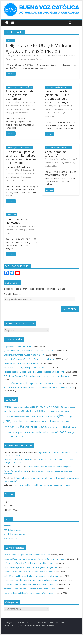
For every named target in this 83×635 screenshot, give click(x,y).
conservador (69, 162)
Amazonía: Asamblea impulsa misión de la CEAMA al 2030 (29, 588)
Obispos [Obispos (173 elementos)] (9, 427)
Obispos (71, 55)
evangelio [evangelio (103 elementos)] (39, 416)
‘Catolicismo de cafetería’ (55, 153)
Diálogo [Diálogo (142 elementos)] (39, 410)
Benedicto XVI (23, 173)
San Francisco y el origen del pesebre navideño (24, 367)
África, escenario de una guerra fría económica (20, 95)
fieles (60, 113)
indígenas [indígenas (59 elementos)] (70, 417)
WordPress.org (10, 538)
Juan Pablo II (17, 177)
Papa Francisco (11, 59)
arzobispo (22, 230)
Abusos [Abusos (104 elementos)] (7, 406)
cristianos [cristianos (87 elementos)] (16, 411)
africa (24, 106)
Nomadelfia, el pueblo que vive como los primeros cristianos (46, 485)
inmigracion (49, 116)
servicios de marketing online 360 (18, 459)
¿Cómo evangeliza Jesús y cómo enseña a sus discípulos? (29, 350)
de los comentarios (14, 534)
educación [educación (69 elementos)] (21, 416)
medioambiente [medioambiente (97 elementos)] (33, 421)
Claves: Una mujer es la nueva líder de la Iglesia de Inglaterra (30, 567)
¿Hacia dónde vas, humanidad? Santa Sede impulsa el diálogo (31, 580)
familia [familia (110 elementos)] (48, 416)
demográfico (62, 109)
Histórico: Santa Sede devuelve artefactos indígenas (48, 466)
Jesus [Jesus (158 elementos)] (7, 421)
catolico (60, 162)
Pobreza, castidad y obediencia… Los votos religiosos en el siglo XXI (34, 372)
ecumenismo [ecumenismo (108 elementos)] (10, 416)
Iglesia (65, 113)
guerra (15, 113)
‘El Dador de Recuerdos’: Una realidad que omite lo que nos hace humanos (37, 376)
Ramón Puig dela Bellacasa (16, 471)
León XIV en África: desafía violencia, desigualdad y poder (29, 563)
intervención (23, 113)
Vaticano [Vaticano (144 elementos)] (9, 436)
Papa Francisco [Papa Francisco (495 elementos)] (34, 426)
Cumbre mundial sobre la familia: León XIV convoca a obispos (31, 584)
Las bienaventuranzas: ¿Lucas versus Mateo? (24, 354)
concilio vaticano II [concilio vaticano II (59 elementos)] (70, 407)
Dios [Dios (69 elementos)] (32, 411)
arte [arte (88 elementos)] (33, 406)
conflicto (9, 109)
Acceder (7, 525)
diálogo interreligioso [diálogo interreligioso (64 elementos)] (52, 411)
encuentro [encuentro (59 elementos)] (30, 417)
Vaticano (39, 59)
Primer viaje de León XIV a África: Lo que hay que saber (28, 571)
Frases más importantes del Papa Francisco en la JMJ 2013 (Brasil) (33, 383)
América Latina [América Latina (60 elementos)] (25, 407)
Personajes (11, 215)
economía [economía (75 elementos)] (65, 411)
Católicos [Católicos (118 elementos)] (58, 406)
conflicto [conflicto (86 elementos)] (7, 411)
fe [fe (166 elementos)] (53, 416)
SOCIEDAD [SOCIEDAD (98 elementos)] (51, 432)
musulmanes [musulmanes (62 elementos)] (64, 421)
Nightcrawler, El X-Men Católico (18, 346)
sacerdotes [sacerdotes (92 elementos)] (29, 432)
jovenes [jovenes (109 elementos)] (14, 421)
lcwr (65, 55)
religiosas (31, 59)
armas (30, 106)
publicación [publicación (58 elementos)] (74, 427)
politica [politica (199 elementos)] (65, 427)
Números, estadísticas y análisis (19, 87)
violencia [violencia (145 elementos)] (20, 436)
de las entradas (12, 530)
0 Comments (40, 55)
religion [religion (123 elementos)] (19, 432)
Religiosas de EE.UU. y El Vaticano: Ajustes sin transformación (40, 48)
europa (8, 113)
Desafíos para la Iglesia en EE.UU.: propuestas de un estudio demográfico (59, 96)
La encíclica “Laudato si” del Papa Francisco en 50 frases (29, 359)
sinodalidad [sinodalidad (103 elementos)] (40, 432)
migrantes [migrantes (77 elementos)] (45, 421)
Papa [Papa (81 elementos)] (17, 427)
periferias (22, 59)
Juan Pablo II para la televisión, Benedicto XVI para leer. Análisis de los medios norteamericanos (21, 159)
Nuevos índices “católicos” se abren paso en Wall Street (28, 593)
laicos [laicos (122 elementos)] (22, 421)
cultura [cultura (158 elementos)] (25, 410)
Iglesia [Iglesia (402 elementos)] (61, 415)
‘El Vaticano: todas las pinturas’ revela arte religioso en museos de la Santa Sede (39, 387)
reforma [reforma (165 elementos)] (9, 432)
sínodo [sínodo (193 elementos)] (61, 432)
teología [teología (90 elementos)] (70, 432)
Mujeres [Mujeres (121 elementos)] (54, 421)
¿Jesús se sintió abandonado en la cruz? (21, 363)
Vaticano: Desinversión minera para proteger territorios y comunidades (35, 559)
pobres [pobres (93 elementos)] (56, 427)
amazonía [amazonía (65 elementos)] (15, 407)
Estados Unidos (57, 55)
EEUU (70, 109)
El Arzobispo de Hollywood (16, 221)
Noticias (10, 40)
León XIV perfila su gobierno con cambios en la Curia (27, 554)
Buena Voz (28, 55)
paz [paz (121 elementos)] (50, 427)
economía (17, 109)
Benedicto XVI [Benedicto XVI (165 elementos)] (44, 406)
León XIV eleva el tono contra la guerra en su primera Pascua (31, 576)
